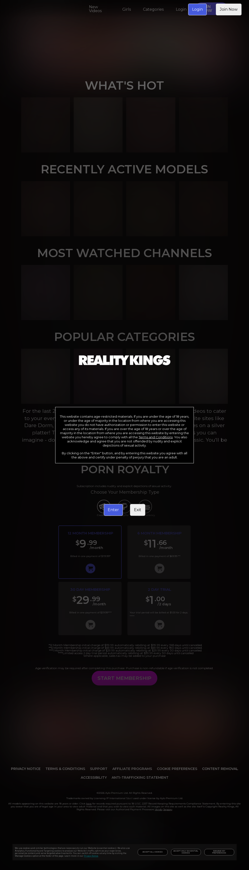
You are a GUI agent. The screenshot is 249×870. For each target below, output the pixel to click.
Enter (113, 509)
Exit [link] (137, 509)
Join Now (229, 9)
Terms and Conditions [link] (156, 437)
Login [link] (197, 9)
